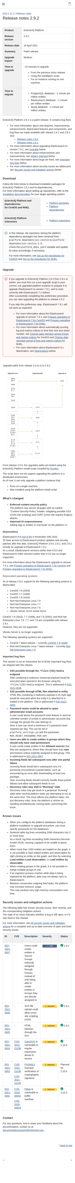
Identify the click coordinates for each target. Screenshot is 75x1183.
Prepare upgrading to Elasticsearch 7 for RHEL (27, 568)
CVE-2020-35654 (17, 1103)
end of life (27, 536)
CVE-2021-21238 (17, 1066)
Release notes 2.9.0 (27, 139)
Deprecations (41, 350)
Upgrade (34, 149)
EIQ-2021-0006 (8, 1008)
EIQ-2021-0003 (8, 1066)
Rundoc (54, 468)
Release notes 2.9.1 (27, 142)
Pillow (28, 1088)
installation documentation (16, 194)
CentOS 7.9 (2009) (58, 642)
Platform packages (59, 203)
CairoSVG (30, 1040)
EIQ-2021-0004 (8, 1044)
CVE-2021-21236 (17, 1044)
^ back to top (65, 1144)
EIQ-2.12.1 (8, 13)
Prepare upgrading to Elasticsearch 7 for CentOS (40, 565)
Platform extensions (59, 220)
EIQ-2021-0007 (35, 755)
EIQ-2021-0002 (8, 1091)
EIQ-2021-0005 (8, 1027)
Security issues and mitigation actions (34, 169)
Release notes (24, 13)
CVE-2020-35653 (17, 1091)
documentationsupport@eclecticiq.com (23, 1129)
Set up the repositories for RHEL (40, 258)
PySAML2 (30, 1063)
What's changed (39, 156)
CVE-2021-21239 (17, 1078)
